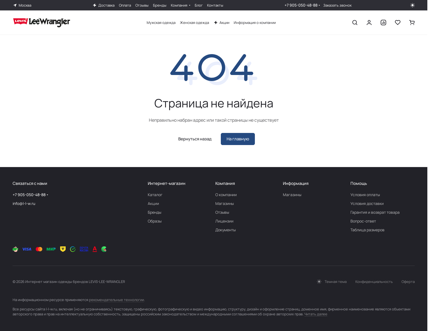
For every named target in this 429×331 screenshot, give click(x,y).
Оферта (408, 281)
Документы (225, 229)
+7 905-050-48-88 (301, 5)
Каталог (155, 194)
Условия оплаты (365, 194)
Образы (154, 221)
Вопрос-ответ (363, 221)
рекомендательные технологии (116, 299)
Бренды (154, 212)
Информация (295, 183)
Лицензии (224, 221)
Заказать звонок (337, 5)
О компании (226, 194)
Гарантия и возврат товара (375, 212)
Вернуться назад (194, 139)
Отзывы (222, 212)
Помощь (358, 183)
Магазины (224, 203)
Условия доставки (367, 203)
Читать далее (315, 313)
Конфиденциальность (374, 281)
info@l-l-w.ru (24, 203)
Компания (225, 183)
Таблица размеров (367, 229)
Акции (153, 203)
